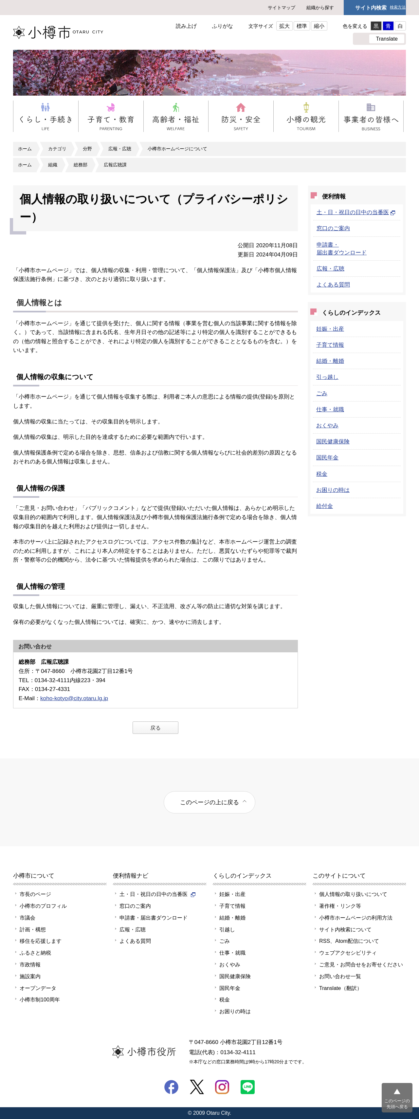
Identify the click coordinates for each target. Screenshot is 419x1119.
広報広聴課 (115, 164)
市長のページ (35, 894)
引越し (227, 929)
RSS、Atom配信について (349, 941)
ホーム (25, 148)
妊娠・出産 (330, 329)
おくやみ (327, 425)
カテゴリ (57, 148)
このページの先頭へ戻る (397, 1103)
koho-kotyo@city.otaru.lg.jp (74, 698)
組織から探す (320, 7)
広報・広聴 (119, 148)
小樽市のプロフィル (43, 906)
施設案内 (30, 976)
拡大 (284, 26)
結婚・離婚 (330, 361)
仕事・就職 (330, 409)
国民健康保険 (333, 441)
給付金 (324, 506)
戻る (155, 728)
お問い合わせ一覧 (340, 976)
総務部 (80, 164)
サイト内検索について (345, 929)
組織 (52, 164)
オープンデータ (38, 988)
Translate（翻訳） (340, 988)
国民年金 (327, 457)
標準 (302, 26)
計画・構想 (33, 929)
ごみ (321, 393)
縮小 (319, 26)
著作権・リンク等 (340, 906)
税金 (321, 474)
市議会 (27, 918)
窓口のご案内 (333, 228)
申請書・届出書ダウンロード (153, 918)
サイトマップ (281, 7)
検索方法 (398, 7)
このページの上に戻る (209, 802)
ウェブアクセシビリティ (348, 953)
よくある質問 (333, 284)
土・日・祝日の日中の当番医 (356, 212)
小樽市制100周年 (40, 999)
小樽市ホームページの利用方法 (355, 918)
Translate (387, 39)
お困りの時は (333, 490)
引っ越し (327, 377)
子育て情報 (330, 345)
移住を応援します (41, 941)
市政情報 (30, 964)
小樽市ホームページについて (177, 148)
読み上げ (186, 26)
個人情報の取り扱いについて (353, 894)
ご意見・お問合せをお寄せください (361, 964)
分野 (87, 148)
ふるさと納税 (35, 953)
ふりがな (222, 26)
